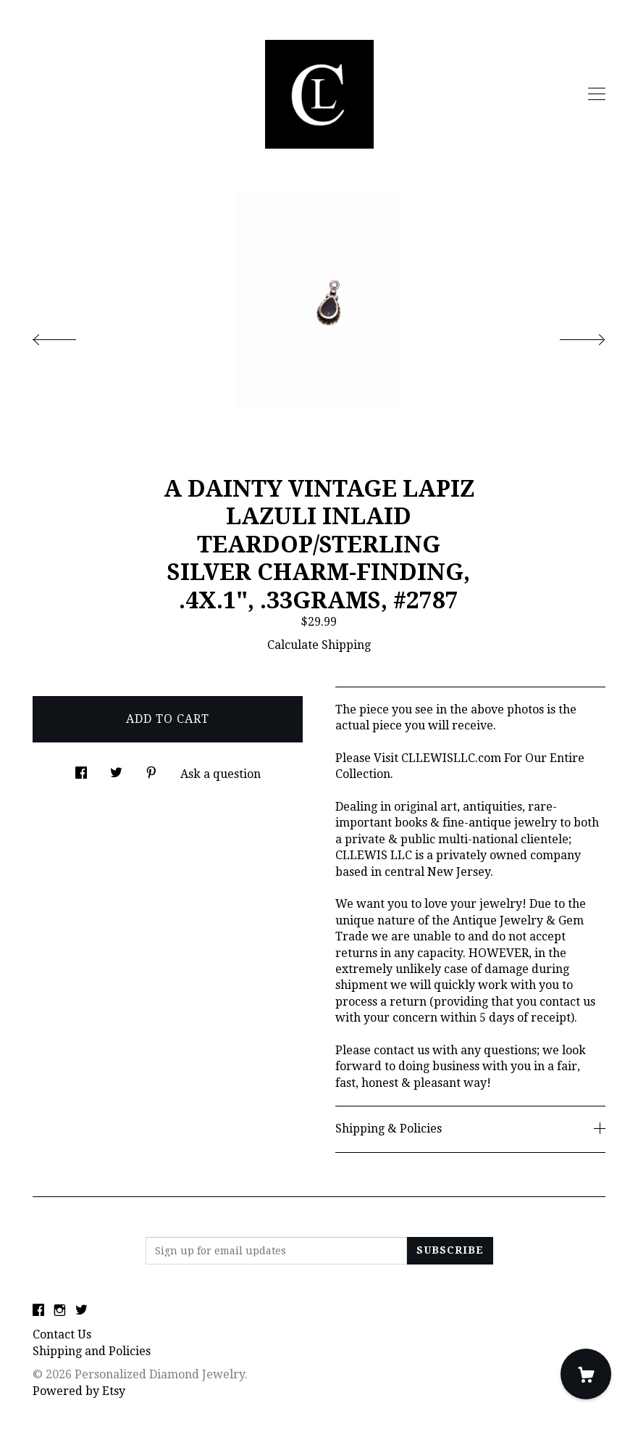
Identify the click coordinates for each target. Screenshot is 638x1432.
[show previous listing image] (69, 335)
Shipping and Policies (92, 1351)
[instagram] (59, 1311)
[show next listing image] (569, 335)
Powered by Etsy (79, 1391)
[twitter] (81, 1311)
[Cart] (586, 1374)
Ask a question (220, 774)
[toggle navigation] (596, 94)
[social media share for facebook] (81, 768)
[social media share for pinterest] (151, 768)
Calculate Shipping (319, 645)
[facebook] (38, 1311)
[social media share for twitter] (116, 768)
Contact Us (62, 1334)
